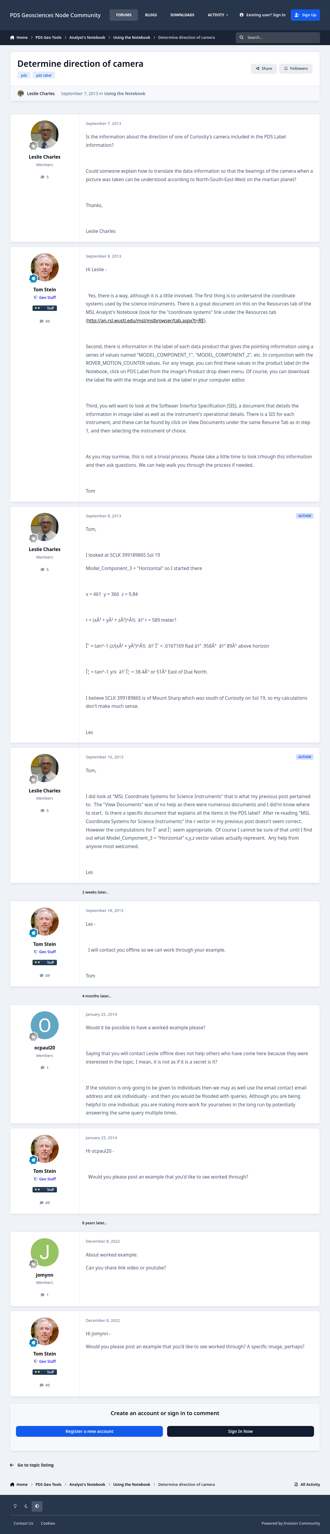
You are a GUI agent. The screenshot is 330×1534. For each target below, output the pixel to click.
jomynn (44, 1275)
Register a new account (90, 1431)
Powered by (291, 1523)
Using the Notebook (124, 93)
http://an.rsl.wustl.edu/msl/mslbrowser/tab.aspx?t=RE (145, 321)
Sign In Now (240, 1431)
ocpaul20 (44, 1048)
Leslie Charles (41, 93)
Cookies (48, 1523)
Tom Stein (44, 290)
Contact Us (23, 1523)
